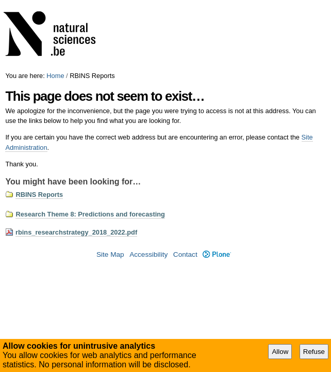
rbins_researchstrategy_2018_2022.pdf (76, 232)
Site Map (110, 254)
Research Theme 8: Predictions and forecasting (89, 214)
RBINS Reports (39, 194)
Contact (185, 254)
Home (55, 76)
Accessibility (148, 254)
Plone (217, 254)
